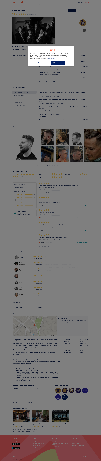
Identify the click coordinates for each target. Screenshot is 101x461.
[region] (51, 56)
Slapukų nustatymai (43, 62)
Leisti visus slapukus (58, 62)
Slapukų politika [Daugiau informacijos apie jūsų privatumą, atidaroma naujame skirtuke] (51, 58)
